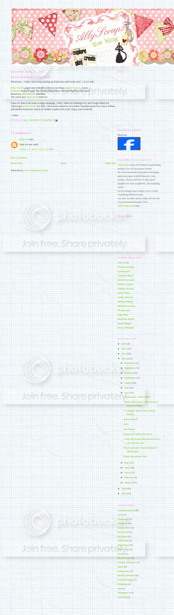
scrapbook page (125, 579)
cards (120, 514)
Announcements (126, 510)
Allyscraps (122, 135)
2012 (124, 348)
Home (64, 163)
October (128, 372)
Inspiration (123, 545)
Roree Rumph (125, 323)
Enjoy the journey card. (135, 456)
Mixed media (124, 557)
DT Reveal (123, 532)
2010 (124, 358)
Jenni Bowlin (29, 93)
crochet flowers (72, 87)
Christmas (123, 523)
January (128, 482)
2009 (124, 488)
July (126, 387)
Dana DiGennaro (126, 279)
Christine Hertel (125, 275)
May (126, 462)
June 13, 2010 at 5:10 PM (36, 149)
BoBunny (15, 90)
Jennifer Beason (125, 288)
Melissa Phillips (125, 301)
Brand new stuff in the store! (138, 434)
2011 (124, 353)
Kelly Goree (124, 292)
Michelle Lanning (126, 306)
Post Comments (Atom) (36, 170)
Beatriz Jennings (126, 266)
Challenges (123, 519)
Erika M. (23, 139)
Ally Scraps (123, 262)
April (127, 467)
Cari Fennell (124, 271)
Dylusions (123, 536)
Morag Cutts (124, 310)
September (130, 377)
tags (120, 588)
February (129, 477)
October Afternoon (127, 562)
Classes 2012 (124, 527)
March (127, 472)
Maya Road (32, 96)
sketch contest (29, 106)
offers (120, 566)
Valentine (122, 597)
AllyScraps (123, 164)
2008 (124, 493)
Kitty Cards (123, 549)
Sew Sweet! (130, 429)
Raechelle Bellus (126, 319)
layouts (121, 553)
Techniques (123, 592)
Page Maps (123, 314)
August (128, 382)
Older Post (110, 163)
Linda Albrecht (125, 297)
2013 (124, 343)
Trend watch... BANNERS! (137, 396)
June (126, 392)
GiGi (126, 424)
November (129, 367)
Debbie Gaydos (125, 284)
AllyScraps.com (125, 205)
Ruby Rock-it (18, 87)
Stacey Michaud (126, 327)
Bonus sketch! (131, 419)
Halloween (123, 540)
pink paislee (123, 571)
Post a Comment (19, 157)
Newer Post (16, 163)
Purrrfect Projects (126, 575)
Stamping (122, 584)
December (129, 363)
